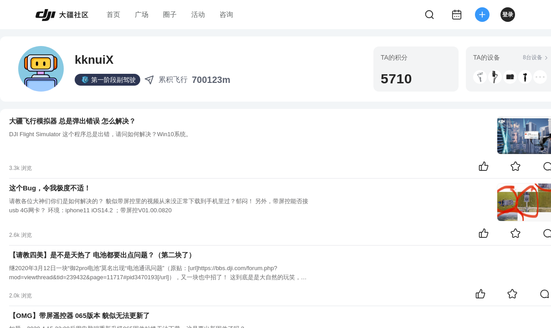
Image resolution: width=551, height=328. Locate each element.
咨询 (226, 14)
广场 (141, 14)
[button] (480, 77)
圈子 (170, 14)
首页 (113, 14)
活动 (198, 14)
